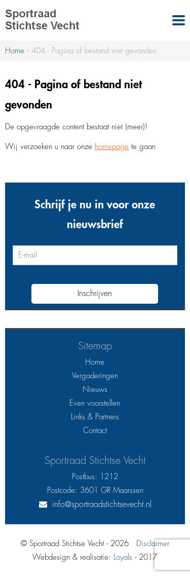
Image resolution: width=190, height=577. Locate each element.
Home (94, 362)
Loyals (122, 557)
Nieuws (95, 389)
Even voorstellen (94, 403)
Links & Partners (95, 417)
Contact (95, 431)
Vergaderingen (95, 376)
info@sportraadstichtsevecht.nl (101, 504)
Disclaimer (152, 544)
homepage (112, 147)
